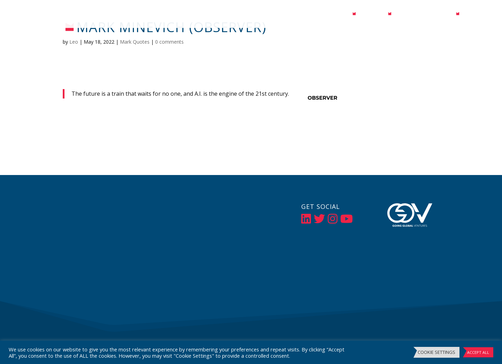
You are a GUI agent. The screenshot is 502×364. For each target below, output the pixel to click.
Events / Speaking (423, 15)
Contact (477, 15)
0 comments (169, 41)
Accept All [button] (478, 352)
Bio (344, 15)
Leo (73, 41)
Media (368, 15)
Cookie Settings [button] (436, 352)
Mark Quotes (135, 41)
